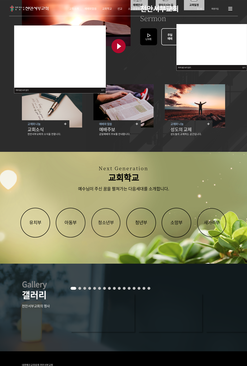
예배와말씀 (91, 8)
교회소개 (74, 8)
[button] (73, 288)
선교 (119, 8)
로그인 (199, 8)
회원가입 (214, 8)
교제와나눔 (152, 8)
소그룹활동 (134, 8)
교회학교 (107, 8)
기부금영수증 (170, 8)
